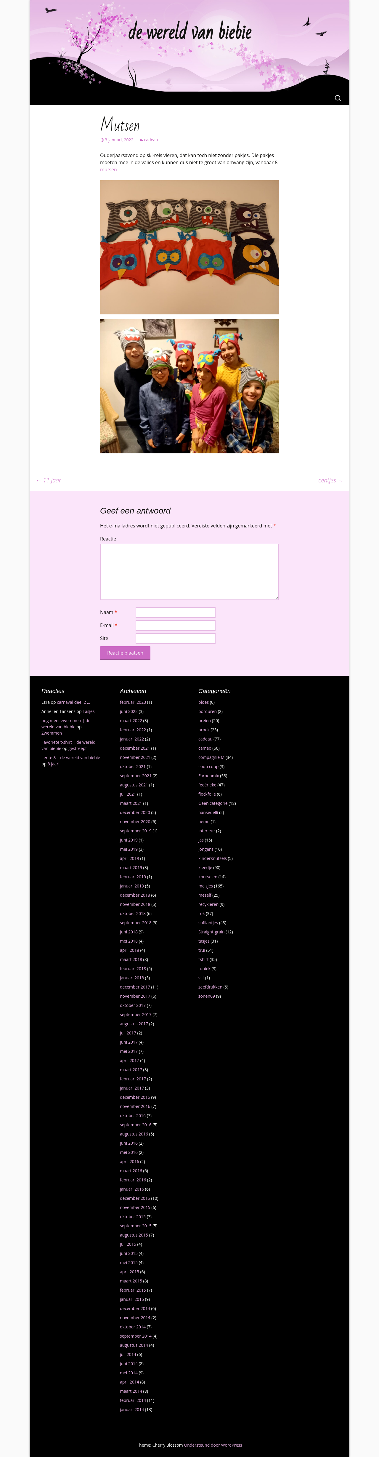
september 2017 (136, 1014)
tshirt (203, 959)
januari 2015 (132, 1299)
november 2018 (135, 904)
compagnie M (211, 757)
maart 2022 (131, 720)
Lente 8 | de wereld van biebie (70, 757)
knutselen (207, 876)
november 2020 (135, 821)
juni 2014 (129, 1363)
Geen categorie (213, 803)
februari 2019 (133, 876)
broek (204, 730)
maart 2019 (131, 867)
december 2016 (135, 1097)
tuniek (204, 968)
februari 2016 (133, 1180)
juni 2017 (129, 1042)
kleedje (205, 867)
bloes (203, 702)
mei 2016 (129, 1152)
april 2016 (129, 1161)
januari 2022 (132, 739)
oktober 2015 (133, 1216)
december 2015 (135, 1198)
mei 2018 (129, 941)
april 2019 (129, 858)
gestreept (77, 748)
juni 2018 (129, 932)
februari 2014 (133, 1400)
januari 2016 (132, 1189)
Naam (108, 612)
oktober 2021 (133, 766)
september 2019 (136, 831)
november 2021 (135, 757)
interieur (206, 831)
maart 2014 (131, 1391)
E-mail (109, 625)
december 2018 (135, 895)
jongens (205, 849)
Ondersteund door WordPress (213, 1445)
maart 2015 (131, 1281)
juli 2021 (128, 794)
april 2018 (129, 950)
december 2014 (135, 1308)
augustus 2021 (134, 785)
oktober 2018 (133, 913)
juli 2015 (128, 1244)
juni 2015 (129, 1253)
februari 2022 (133, 730)
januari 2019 (132, 886)
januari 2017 (132, 1088)
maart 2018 (131, 959)
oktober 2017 (133, 1005)
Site (104, 638)
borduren (207, 711)
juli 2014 (128, 1354)
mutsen (108, 169)
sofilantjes (208, 922)
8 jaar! (54, 764)
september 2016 (136, 1124)
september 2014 (136, 1336)
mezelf (204, 895)
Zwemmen (51, 733)
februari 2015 (133, 1290)
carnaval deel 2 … (73, 702)
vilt (201, 978)
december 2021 (135, 748)
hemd (204, 821)
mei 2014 (129, 1373)
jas (201, 840)
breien (204, 720)
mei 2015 (129, 1262)
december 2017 (135, 987)
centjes (330, 480)
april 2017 (129, 1060)
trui (201, 950)
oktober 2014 (133, 1327)
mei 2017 (129, 1051)
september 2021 (136, 775)
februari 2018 (133, 968)
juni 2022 (129, 711)
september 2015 (136, 1226)
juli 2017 (128, 1033)
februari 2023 (133, 702)
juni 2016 (129, 1143)
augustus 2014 (134, 1345)
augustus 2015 (134, 1235)
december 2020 (135, 812)
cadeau (151, 140)
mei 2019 (129, 849)
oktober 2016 (133, 1115)
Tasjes (88, 711)
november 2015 (135, 1207)
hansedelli (208, 812)
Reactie (108, 538)
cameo (204, 748)
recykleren (208, 904)
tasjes (204, 941)
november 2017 (135, 996)
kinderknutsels (212, 858)
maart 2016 (131, 1170)
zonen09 (206, 996)
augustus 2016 (134, 1134)
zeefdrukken (210, 987)
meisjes (205, 886)
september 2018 (136, 922)
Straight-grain (211, 932)
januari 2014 (132, 1409)
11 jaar (48, 480)
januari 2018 (132, 978)
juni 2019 (129, 840)
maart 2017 (131, 1069)
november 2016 (135, 1106)
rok (201, 913)
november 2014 (135, 1317)
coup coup (208, 766)
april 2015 (129, 1271)
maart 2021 (131, 803)
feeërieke (207, 785)
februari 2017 (133, 1079)
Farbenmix (208, 775)
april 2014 (129, 1382)
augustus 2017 (134, 1023)
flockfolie (207, 794)
